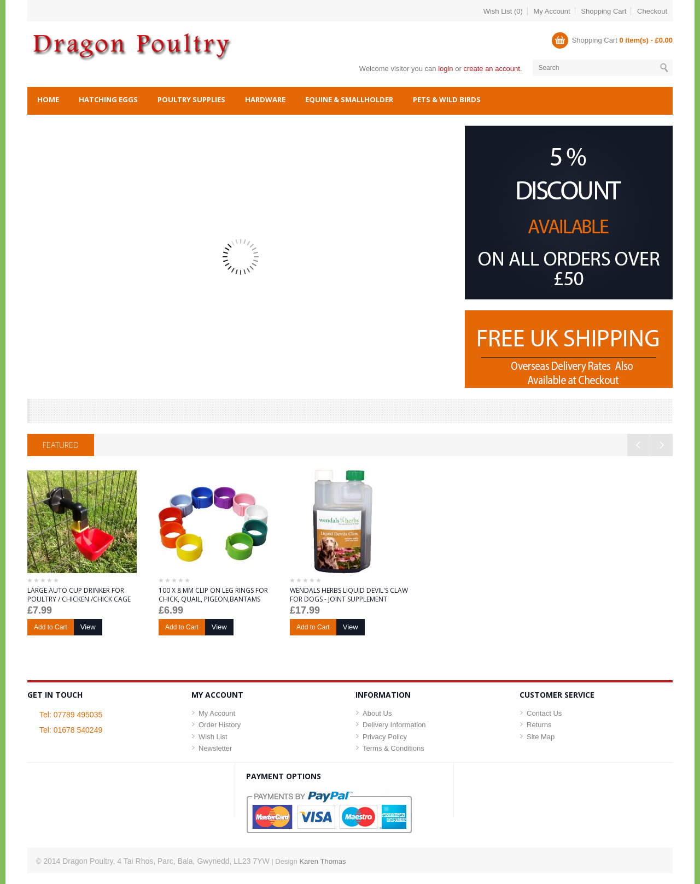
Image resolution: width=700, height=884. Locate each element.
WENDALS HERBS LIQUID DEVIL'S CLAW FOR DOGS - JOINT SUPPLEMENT (349, 595)
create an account (491, 68)
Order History (220, 725)
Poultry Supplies (191, 99)
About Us (377, 713)
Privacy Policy (385, 737)
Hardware (265, 99)
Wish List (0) (503, 11)
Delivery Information (394, 725)
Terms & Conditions (393, 748)
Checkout (652, 11)
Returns (539, 725)
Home (48, 99)
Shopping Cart (603, 11)
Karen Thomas (322, 861)
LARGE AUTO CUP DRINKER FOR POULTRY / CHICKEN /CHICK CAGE (79, 595)
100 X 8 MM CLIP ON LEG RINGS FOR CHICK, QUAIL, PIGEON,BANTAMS (213, 595)
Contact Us (544, 713)
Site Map (541, 737)
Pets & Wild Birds (447, 99)
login (445, 68)
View (88, 627)
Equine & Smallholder (349, 99)
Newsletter (215, 748)
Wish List (213, 737)
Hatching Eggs (108, 99)
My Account (552, 11)
